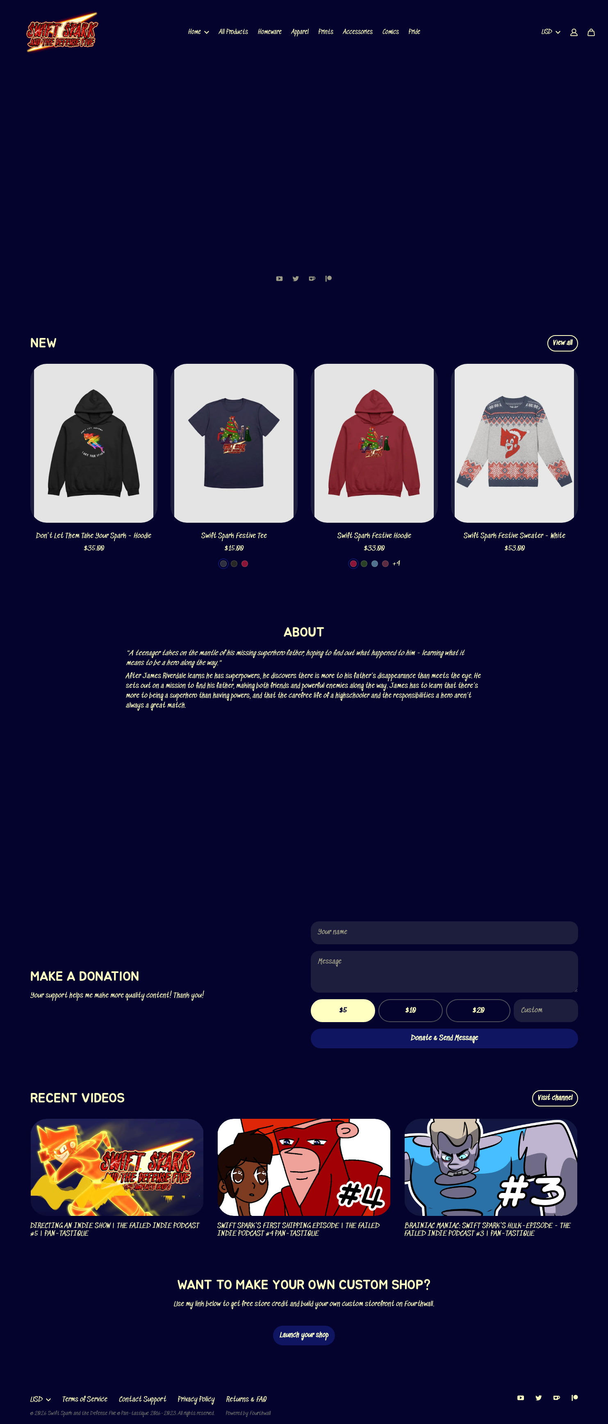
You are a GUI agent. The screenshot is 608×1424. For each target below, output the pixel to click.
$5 (343, 1011)
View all (562, 343)
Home (198, 32)
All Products (233, 32)
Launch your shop (304, 1335)
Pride (414, 32)
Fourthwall (260, 1413)
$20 (478, 1011)
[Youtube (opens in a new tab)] (279, 278)
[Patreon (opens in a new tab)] (329, 278)
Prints (326, 32)
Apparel (300, 32)
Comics (391, 32)
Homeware (270, 32)
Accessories (358, 32)
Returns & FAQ (246, 1400)
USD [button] (551, 32)
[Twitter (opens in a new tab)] (296, 278)
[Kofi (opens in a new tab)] (312, 278)
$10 (410, 1011)
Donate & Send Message (444, 1038)
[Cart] (591, 32)
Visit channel (555, 1098)
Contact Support (142, 1400)
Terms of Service (84, 1400)
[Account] (574, 32)
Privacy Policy (196, 1400)
